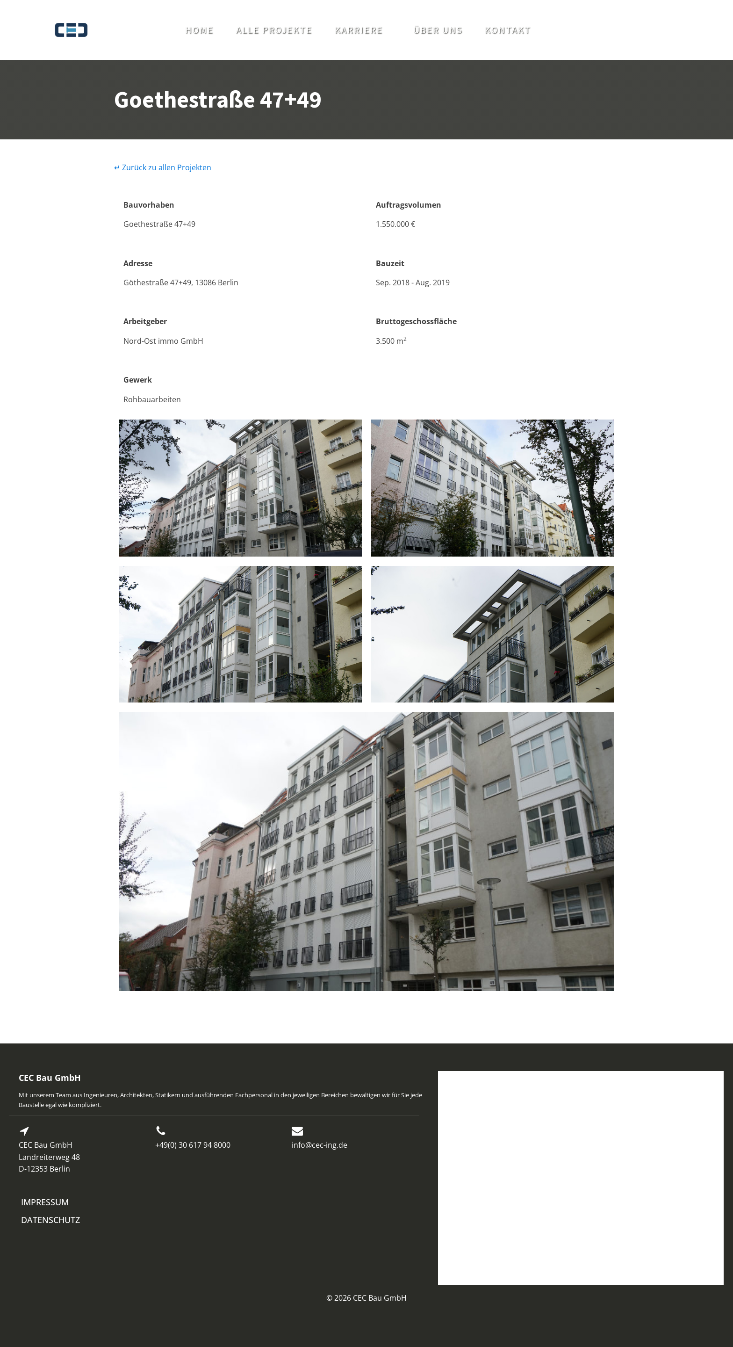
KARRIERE (359, 30)
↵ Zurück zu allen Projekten (162, 167)
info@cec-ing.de (319, 1145)
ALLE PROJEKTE (274, 30)
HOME (199, 30)
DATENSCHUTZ (50, 1219)
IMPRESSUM (45, 1202)
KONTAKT (508, 30)
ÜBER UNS (437, 30)
